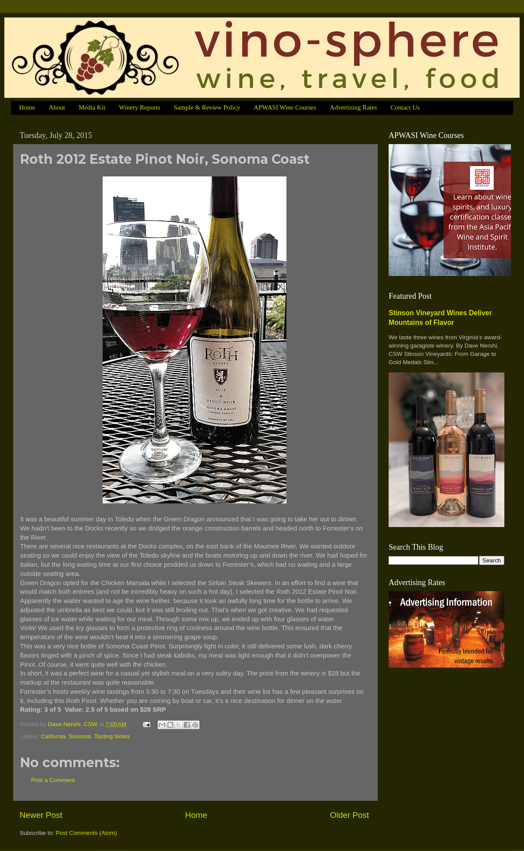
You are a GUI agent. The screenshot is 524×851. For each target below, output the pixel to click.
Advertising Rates (353, 107)
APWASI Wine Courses (285, 107)
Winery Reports (139, 107)
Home (27, 107)
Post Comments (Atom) (86, 833)
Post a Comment (53, 780)
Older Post (349, 815)
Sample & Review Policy (207, 107)
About (56, 107)
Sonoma (80, 736)
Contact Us (405, 107)
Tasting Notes (112, 736)
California (53, 736)
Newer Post (41, 815)
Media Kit (92, 107)
